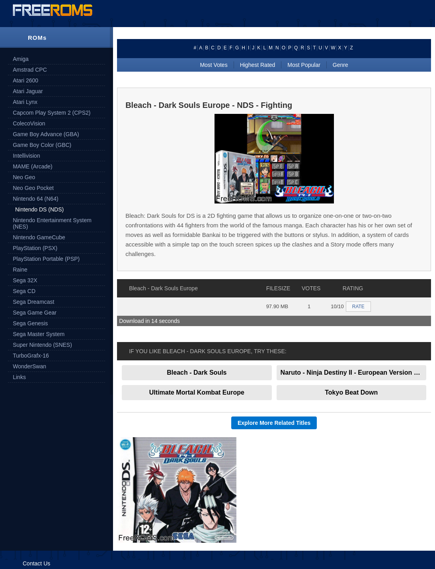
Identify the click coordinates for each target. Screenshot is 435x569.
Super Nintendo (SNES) (42, 345)
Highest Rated (257, 65)
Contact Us (36, 563)
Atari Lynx (25, 102)
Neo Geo (24, 177)
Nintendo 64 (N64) (35, 199)
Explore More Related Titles (274, 423)
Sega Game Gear (35, 312)
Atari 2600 (25, 80)
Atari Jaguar (28, 91)
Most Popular (303, 65)
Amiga (21, 59)
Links (19, 377)
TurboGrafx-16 (31, 355)
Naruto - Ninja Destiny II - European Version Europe (353, 372)
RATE (358, 306)
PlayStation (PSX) (35, 248)
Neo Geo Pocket (33, 188)
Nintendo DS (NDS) (39, 209)
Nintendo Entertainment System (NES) (52, 223)
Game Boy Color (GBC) (42, 145)
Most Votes (213, 65)
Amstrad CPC (30, 69)
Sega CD (24, 291)
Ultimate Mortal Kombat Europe (196, 392)
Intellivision (26, 156)
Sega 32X (25, 280)
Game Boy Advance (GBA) (46, 134)
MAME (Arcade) (33, 166)
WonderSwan (29, 366)
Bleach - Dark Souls (196, 372)
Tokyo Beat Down (351, 392)
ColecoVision (29, 123)
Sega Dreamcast (33, 302)
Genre (340, 65)
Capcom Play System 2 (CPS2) (51, 112)
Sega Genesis (30, 323)
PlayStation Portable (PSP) (46, 259)
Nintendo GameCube (39, 237)
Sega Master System (38, 334)
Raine (20, 269)
